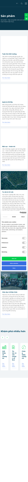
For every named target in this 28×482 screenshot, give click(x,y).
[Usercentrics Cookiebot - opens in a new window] (20, 213)
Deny (14, 268)
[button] (26, 3)
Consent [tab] (5, 216)
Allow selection (14, 263)
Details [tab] (14, 216)
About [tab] (23, 216)
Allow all (14, 258)
